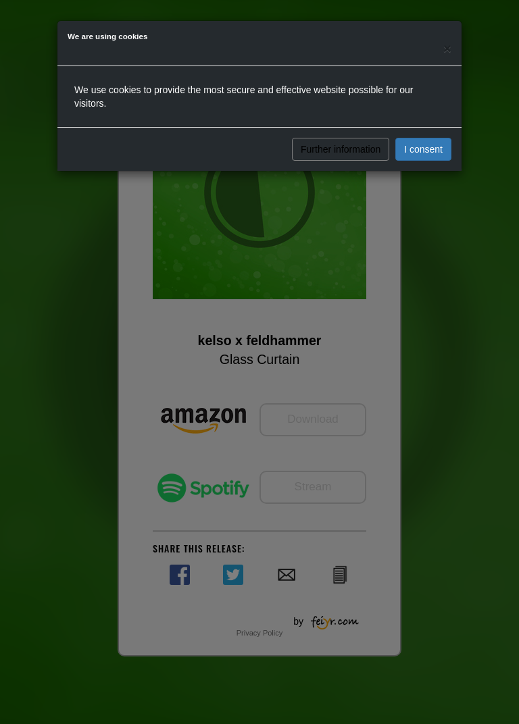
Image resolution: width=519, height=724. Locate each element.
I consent (423, 149)
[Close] (447, 48)
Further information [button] (340, 149)
